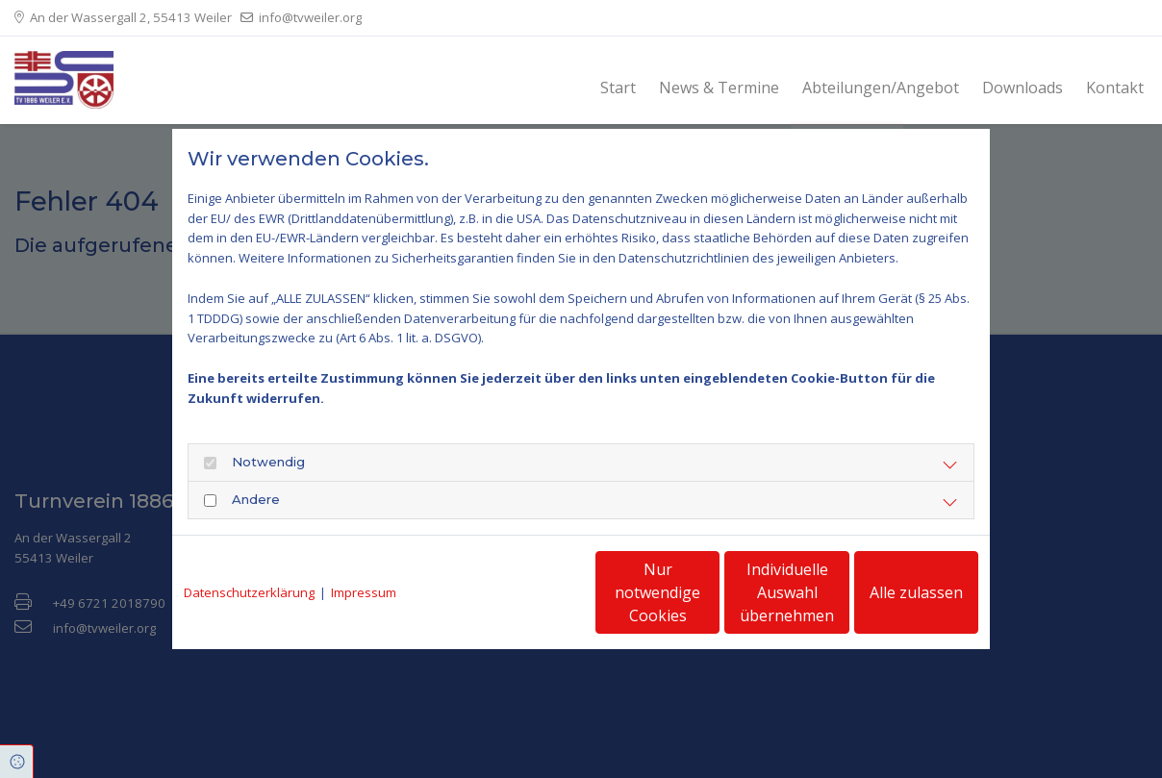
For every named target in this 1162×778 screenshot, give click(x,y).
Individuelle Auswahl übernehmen (707, 592)
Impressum (363, 592)
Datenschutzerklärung (249, 592)
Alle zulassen (889, 592)
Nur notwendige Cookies (524, 592)
